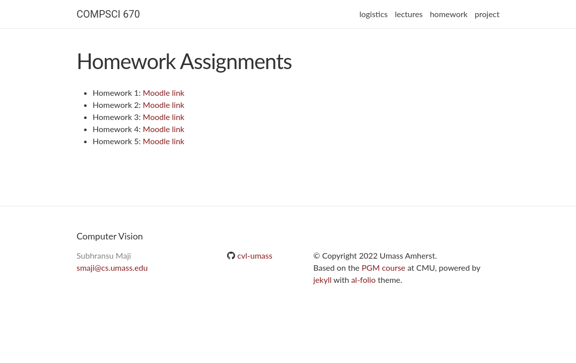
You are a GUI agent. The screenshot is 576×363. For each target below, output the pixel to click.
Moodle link (164, 92)
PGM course (383, 267)
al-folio (363, 279)
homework (449, 14)
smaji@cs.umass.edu (112, 267)
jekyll (322, 279)
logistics (373, 14)
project (487, 14)
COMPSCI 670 (108, 14)
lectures (408, 14)
